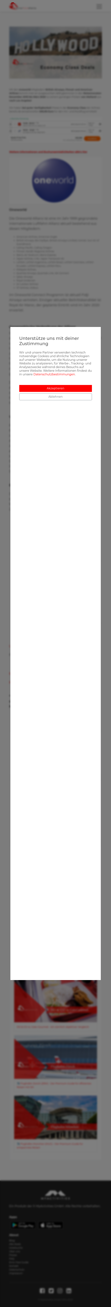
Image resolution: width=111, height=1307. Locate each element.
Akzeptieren (55, 388)
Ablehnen (55, 396)
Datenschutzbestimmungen (54, 374)
